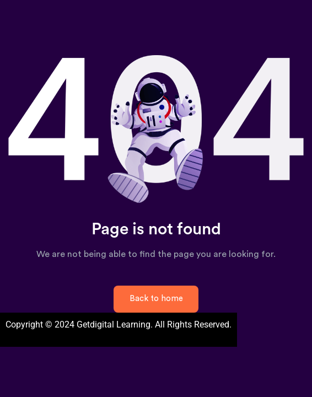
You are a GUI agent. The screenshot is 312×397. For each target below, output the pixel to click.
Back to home (156, 298)
